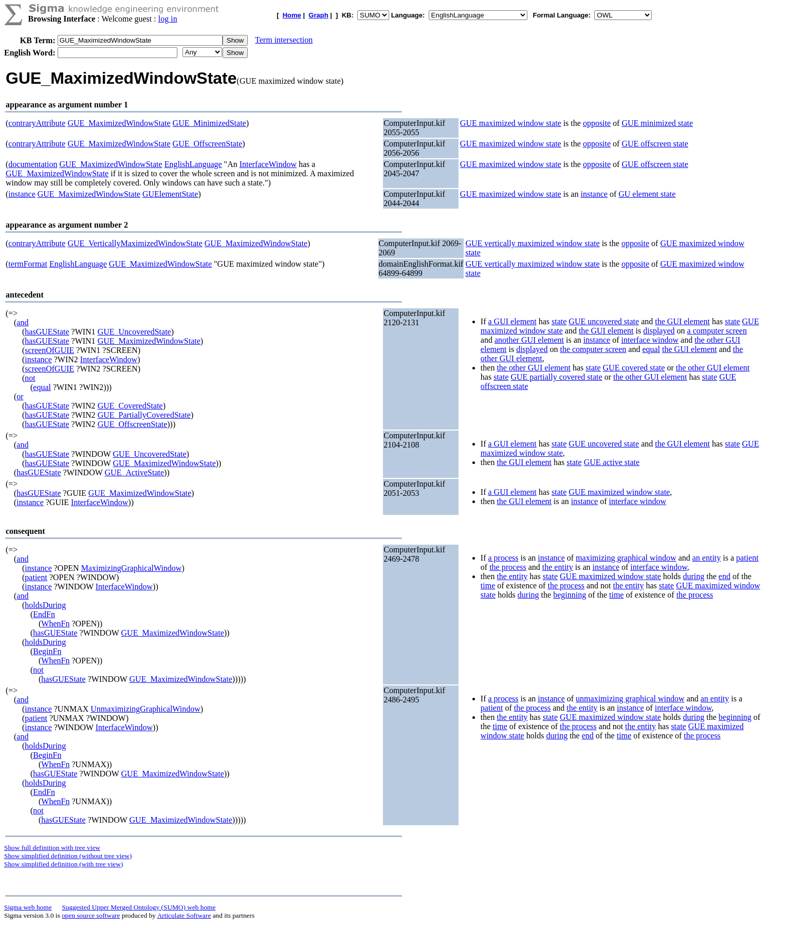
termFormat (27, 263)
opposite (597, 123)
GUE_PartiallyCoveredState (144, 415)
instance (21, 194)
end (724, 576)
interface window (650, 340)
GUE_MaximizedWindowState (118, 123)
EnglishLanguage (193, 164)
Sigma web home (28, 907)
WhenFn (55, 623)
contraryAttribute (36, 123)
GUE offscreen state (654, 143)
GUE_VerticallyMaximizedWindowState (134, 243)
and (22, 322)
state (559, 321)
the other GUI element (534, 367)
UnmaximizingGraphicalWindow (145, 708)
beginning (569, 594)
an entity (706, 557)
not (30, 378)
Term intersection (284, 39)
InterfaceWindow (268, 164)
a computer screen (717, 330)
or (19, 396)
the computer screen (593, 349)
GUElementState (170, 194)
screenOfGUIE (49, 350)
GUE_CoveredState (130, 405)
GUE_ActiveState (134, 472)
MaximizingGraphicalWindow (131, 568)
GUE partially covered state (556, 377)
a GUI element (512, 321)
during (694, 576)
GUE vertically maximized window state (532, 243)
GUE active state (611, 462)
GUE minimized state (657, 123)
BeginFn (47, 651)
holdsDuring (45, 605)
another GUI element (529, 340)
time (488, 585)
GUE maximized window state (510, 123)
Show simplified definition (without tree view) (68, 856)
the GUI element (682, 321)
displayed (658, 330)
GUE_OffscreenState (208, 143)
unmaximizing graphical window (630, 698)
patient (36, 577)
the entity (557, 567)
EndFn (44, 614)
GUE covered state (634, 367)
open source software (91, 915)
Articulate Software (184, 915)
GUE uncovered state (604, 321)
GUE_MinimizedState (209, 123)
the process (507, 567)
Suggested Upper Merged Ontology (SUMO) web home (139, 907)
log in (167, 18)
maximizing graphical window (626, 557)
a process (503, 557)
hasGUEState (47, 331)
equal (42, 387)
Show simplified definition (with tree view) (63, 864)
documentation (32, 164)
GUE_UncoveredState (134, 331)
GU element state (646, 194)
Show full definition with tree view (52, 847)
